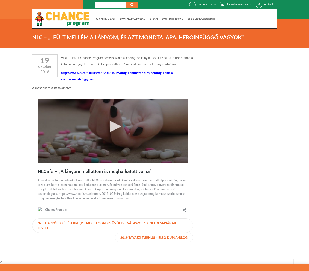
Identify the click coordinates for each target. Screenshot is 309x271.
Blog (154, 19)
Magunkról (105, 19)
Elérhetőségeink (201, 19)
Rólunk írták (172, 19)
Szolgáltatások (133, 19)
